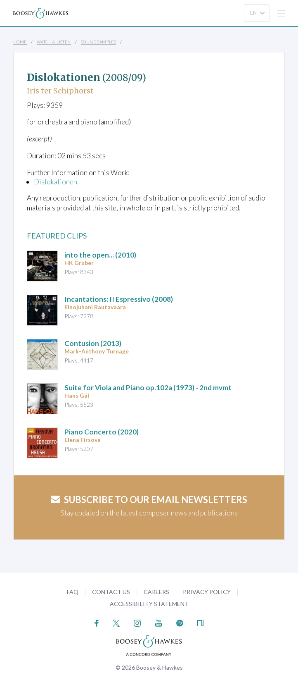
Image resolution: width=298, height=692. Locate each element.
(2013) (92, 343)
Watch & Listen (54, 41)
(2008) (118, 299)
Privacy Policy (207, 591)
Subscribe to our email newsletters (149, 499)
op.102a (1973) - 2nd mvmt (148, 387)
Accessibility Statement (149, 603)
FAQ (72, 591)
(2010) (100, 255)
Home (20, 41)
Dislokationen (55, 181)
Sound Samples (98, 41)
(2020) (101, 431)
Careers (156, 591)
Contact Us (111, 591)
